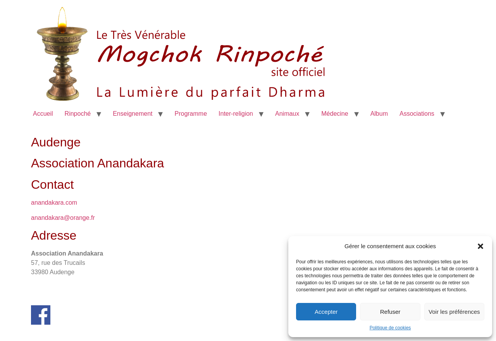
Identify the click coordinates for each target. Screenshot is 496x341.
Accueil (43, 113)
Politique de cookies (390, 328)
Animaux (287, 113)
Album (379, 113)
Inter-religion (236, 113)
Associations (417, 113)
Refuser (390, 311)
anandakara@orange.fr (63, 217)
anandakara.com (54, 202)
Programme (190, 113)
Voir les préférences (454, 311)
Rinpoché (78, 113)
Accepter (326, 311)
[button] (480, 246)
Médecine (334, 113)
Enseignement (132, 113)
